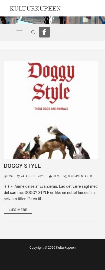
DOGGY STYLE (22, 166)
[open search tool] (33, 32)
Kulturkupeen (35, 7)
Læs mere (18, 210)
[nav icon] (19, 32)
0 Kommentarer (78, 176)
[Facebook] (44, 32)
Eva (8, 176)
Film (54, 176)
